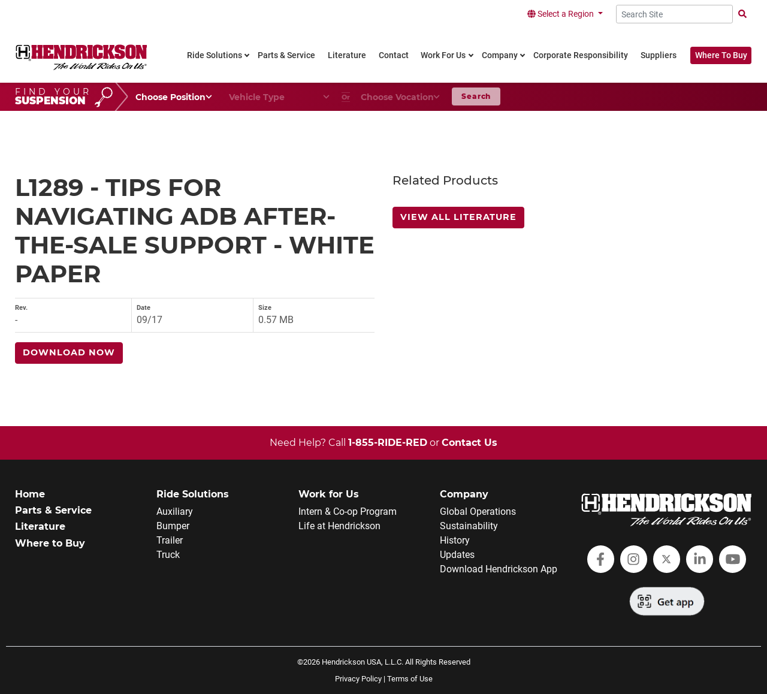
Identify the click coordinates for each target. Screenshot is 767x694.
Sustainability (469, 526)
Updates (457, 554)
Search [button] (476, 96)
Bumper (172, 526)
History (455, 540)
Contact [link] (394, 55)
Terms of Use (410, 678)
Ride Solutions (192, 494)
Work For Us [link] (443, 55)
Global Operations (478, 511)
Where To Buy (721, 55)
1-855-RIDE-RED (387, 442)
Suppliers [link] (659, 55)
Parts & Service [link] (286, 55)
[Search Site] (674, 14)
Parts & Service (53, 510)
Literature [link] (347, 55)
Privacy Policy (358, 678)
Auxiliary (174, 511)
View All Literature (458, 217)
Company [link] (500, 55)
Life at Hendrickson (339, 526)
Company (464, 494)
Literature (40, 526)
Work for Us (328, 494)
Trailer (169, 540)
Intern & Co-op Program (347, 511)
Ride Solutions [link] (214, 55)
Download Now (69, 352)
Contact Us (469, 442)
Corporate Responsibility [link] (580, 55)
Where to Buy (50, 543)
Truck (168, 554)
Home (30, 494)
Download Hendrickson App (498, 569)
